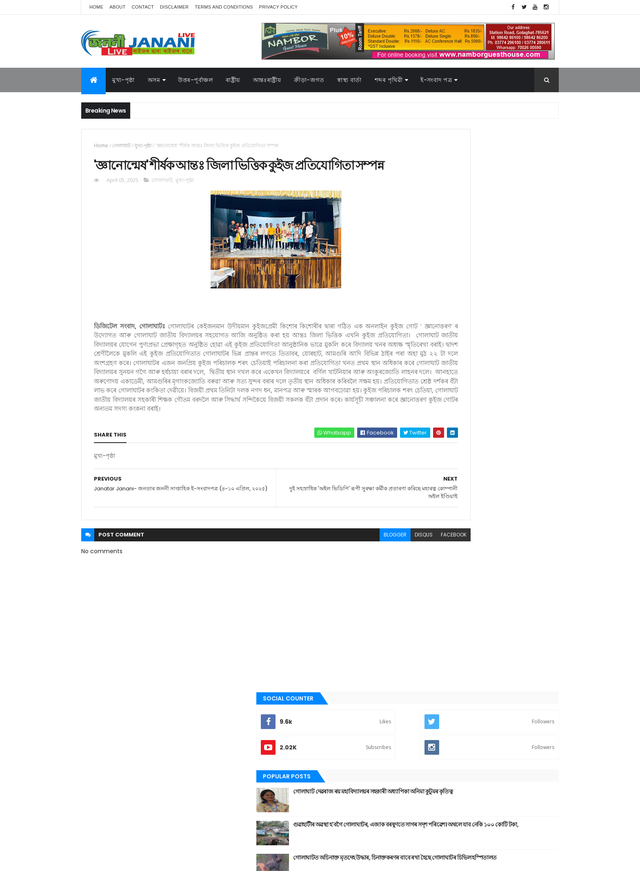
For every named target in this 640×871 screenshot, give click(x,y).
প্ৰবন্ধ (421, 611)
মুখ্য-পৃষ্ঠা (123, 80)
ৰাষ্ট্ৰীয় (233, 80)
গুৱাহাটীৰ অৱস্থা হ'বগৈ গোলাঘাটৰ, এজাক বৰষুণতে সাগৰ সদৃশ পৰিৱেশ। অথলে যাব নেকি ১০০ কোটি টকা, (503, 270)
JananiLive (124, 852)
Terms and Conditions (224, 6)
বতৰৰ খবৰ (426, 625)
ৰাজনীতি (425, 666)
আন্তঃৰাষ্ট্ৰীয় (427, 501)
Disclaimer (174, 6)
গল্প (420, 570)
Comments (522, 331)
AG (99, 861)
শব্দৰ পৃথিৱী (389, 80)
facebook (378, 579)
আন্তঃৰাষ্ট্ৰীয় (267, 80)
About (117, 6)
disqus (348, 579)
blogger (319, 579)
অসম (154, 80)
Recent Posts (448, 331)
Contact (143, 6)
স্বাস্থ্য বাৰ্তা (349, 80)
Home (96, 6)
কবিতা (422, 542)
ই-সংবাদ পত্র (436, 80)
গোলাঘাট (121, 145)
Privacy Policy (278, 6)
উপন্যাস (424, 528)
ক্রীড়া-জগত (309, 80)
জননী (422, 597)
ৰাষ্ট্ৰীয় (422, 680)
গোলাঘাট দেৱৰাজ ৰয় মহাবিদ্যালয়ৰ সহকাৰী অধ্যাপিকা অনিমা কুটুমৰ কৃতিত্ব (493, 233)
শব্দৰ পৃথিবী (427, 694)
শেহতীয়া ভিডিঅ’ (432, 708)
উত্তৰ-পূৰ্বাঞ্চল (195, 80)
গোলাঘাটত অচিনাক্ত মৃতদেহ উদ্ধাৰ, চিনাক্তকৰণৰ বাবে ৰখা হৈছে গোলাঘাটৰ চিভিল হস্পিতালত (500, 299)
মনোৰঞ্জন (425, 639)
